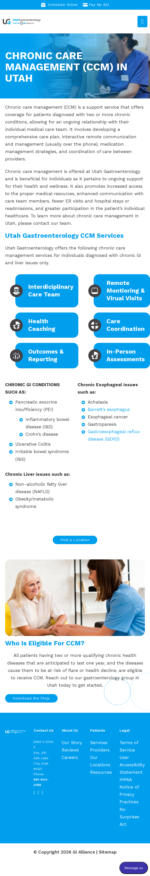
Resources (101, 772)
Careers (70, 757)
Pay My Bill (96, 5)
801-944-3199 (41, 782)
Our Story (72, 742)
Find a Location (75, 540)
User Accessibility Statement (132, 765)
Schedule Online (59, 5)
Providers (100, 750)
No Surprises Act (129, 817)
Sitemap (108, 852)
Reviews (70, 750)
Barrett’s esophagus (109, 409)
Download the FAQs (31, 698)
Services (99, 742)
